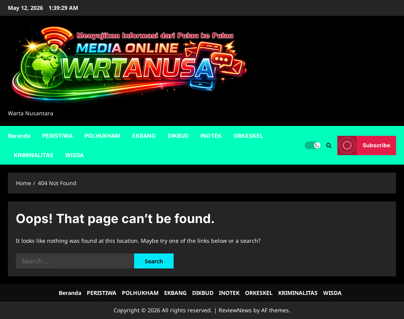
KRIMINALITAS (33, 155)
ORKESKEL (248, 135)
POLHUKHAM (102, 135)
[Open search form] (328, 145)
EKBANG (144, 135)
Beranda (19, 135)
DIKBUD (178, 135)
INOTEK (211, 135)
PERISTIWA (57, 135)
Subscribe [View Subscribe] (363, 145)
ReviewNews (235, 310)
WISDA (74, 155)
